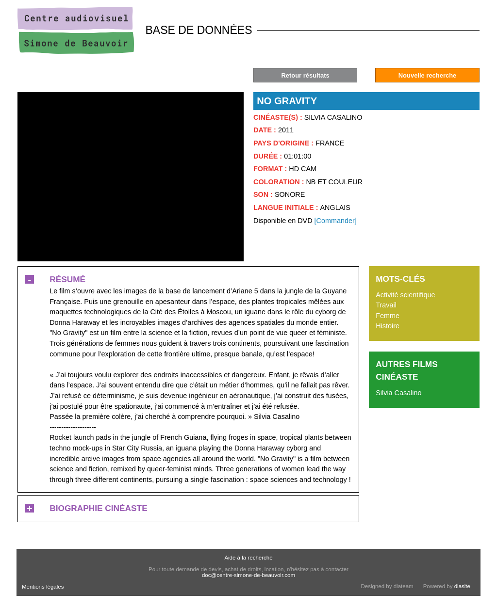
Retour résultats (305, 75)
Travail (386, 305)
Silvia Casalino (398, 393)
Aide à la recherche (248, 558)
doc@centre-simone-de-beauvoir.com (248, 575)
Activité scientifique (405, 295)
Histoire (387, 326)
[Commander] (336, 220)
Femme (387, 316)
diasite (462, 586)
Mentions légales (43, 587)
